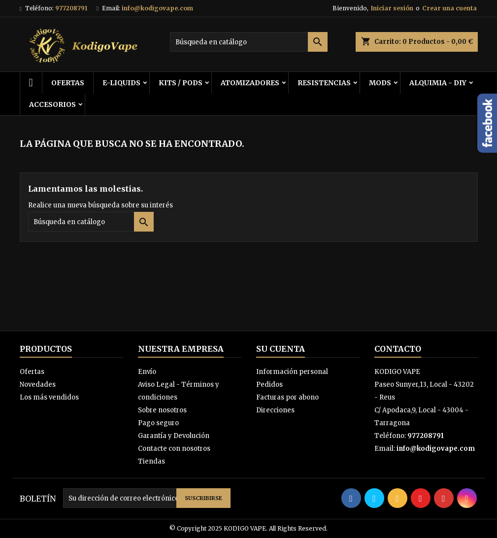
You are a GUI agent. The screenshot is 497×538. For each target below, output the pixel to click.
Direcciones (275, 410)
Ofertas (32, 372)
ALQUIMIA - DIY (437, 82)
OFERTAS (67, 82)
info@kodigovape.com (157, 8)
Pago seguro (158, 423)
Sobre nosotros (162, 410)
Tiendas (151, 461)
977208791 (71, 8)
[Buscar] (249, 42)
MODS (380, 82)
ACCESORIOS (52, 104)
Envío (147, 372)
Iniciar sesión (392, 8)
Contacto (397, 349)
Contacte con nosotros (174, 448)
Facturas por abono (287, 397)
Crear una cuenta (449, 8)
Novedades (38, 384)
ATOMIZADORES (250, 82)
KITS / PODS (180, 82)
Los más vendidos (49, 397)
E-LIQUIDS (121, 82)
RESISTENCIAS (324, 82)
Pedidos (269, 384)
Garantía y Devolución (173, 436)
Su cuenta (280, 349)
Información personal (292, 372)
